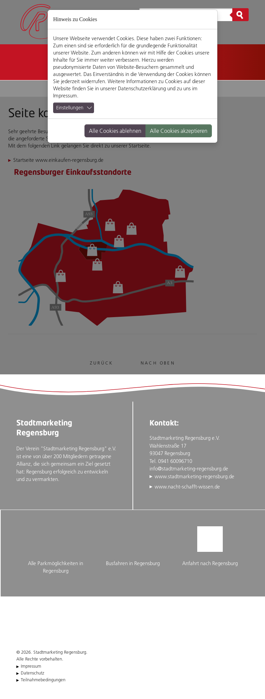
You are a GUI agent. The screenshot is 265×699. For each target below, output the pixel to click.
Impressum (65, 95)
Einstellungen (69, 108)
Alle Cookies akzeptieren (178, 130)
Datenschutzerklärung (142, 88)
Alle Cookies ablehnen (115, 130)
